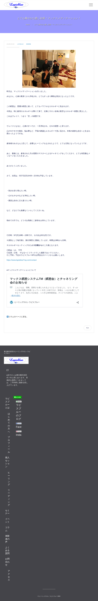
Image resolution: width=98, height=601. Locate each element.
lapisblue (20, 44)
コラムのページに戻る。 (17, 317)
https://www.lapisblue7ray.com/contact (22, 260)
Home (28, 24)
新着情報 (28, 44)
